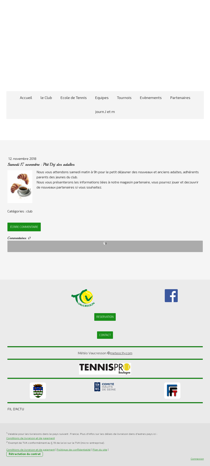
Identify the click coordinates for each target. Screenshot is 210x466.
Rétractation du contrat (25, 454)
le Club (46, 97)
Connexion (197, 458)
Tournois (124, 97)
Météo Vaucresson (92, 353)
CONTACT (105, 335)
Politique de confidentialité (74, 449)
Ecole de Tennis (74, 97)
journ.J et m (105, 111)
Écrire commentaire (24, 227)
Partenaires (180, 97)
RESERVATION (105, 316)
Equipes (102, 97)
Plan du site (100, 449)
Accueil (26, 97)
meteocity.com (121, 353)
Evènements (151, 97)
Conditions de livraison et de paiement (30, 438)
